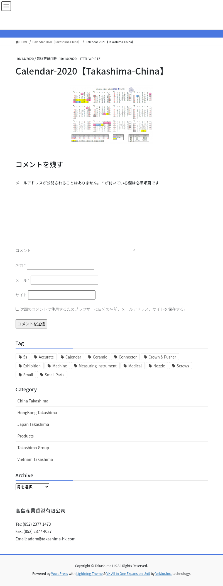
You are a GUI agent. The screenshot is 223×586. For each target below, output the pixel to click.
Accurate (46, 357)
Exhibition (32, 366)
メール (23, 280)
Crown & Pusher (162, 357)
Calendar (73, 357)
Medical (135, 366)
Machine (59, 366)
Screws (183, 366)
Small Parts (54, 374)
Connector (128, 357)
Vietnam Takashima (35, 459)
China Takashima (33, 401)
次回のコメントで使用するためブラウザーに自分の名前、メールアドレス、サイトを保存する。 (104, 309)
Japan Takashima (33, 424)
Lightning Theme (89, 573)
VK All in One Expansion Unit (128, 573)
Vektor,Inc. (163, 573)
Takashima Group (33, 447)
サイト (21, 295)
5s (25, 357)
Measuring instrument (98, 366)
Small (28, 374)
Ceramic (100, 357)
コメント (23, 250)
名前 (21, 265)
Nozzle (159, 366)
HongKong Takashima (37, 412)
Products (26, 436)
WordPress (59, 573)
